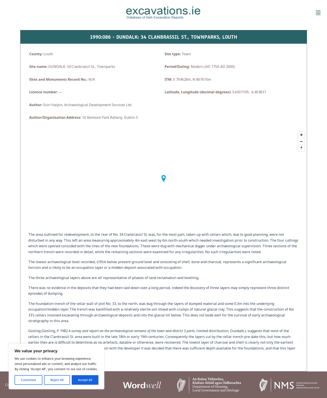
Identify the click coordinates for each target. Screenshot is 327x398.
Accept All (85, 380)
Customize (28, 380)
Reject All (57, 380)
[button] (271, 12)
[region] (56, 366)
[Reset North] (301, 148)
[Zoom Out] (301, 141)
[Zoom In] (301, 135)
